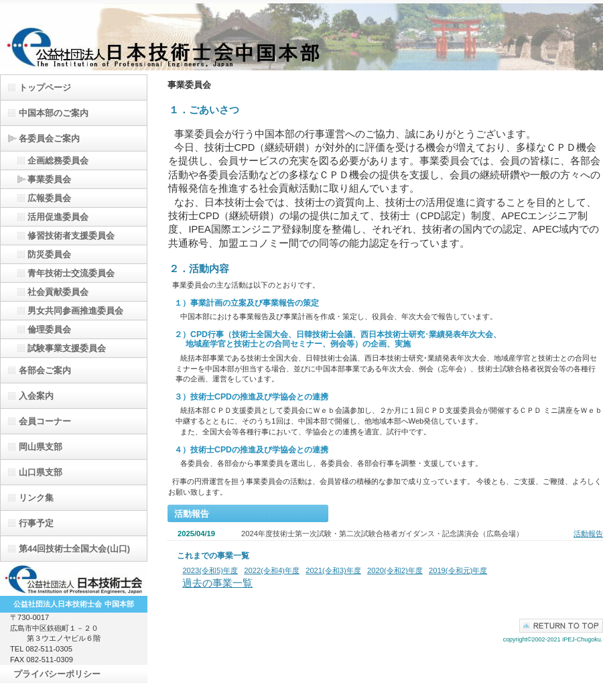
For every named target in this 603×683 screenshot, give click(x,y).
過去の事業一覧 (217, 583)
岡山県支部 (40, 447)
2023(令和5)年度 (210, 570)
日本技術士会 (73, 579)
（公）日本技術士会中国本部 (301, 36)
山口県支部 (40, 472)
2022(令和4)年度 (271, 570)
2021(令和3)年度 (333, 570)
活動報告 (588, 534)
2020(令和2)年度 (395, 570)
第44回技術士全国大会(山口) (74, 549)
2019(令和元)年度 (458, 570)
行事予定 (36, 523)
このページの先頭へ (561, 626)
